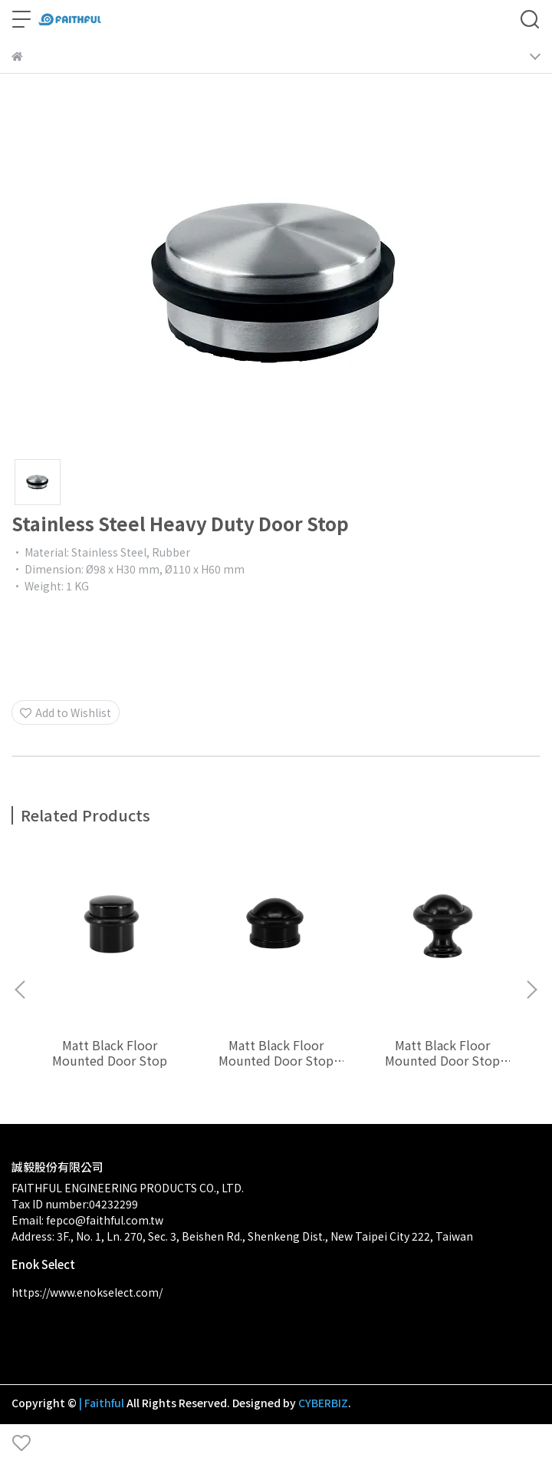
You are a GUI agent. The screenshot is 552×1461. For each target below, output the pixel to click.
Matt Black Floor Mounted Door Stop (109, 1052)
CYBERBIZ (323, 1402)
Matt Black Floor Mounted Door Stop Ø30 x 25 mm (276, 1052)
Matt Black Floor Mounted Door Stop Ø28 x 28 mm (442, 1052)
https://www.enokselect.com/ (87, 1292)
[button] (531, 989)
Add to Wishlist (65, 712)
